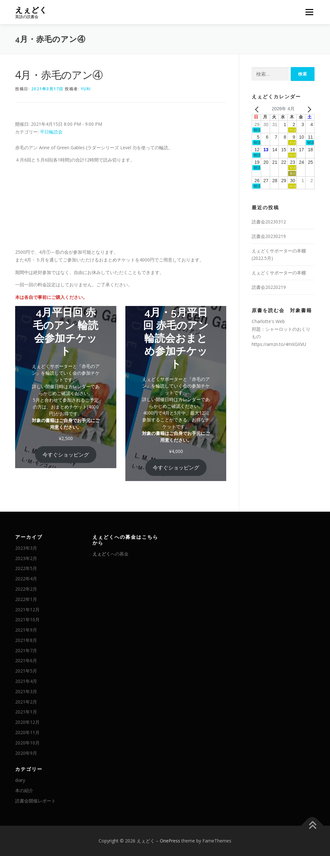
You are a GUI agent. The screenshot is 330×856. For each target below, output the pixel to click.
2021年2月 (26, 702)
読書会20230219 (269, 236)
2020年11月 (27, 732)
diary (20, 780)
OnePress (170, 841)
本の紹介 (24, 790)
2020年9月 (26, 753)
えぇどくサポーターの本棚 (279, 273)
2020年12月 (27, 722)
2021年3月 (26, 691)
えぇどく (31, 9)
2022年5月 (26, 568)
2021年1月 (26, 712)
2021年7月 (26, 650)
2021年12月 (27, 609)
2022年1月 (26, 599)
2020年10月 (27, 743)
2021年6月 (26, 660)
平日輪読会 (51, 132)
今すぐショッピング (66, 454)
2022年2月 (26, 589)
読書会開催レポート (35, 801)
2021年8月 (26, 640)
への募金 (110, 554)
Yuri (86, 89)
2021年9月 (26, 630)
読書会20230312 (269, 222)
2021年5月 (26, 671)
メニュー (309, 12)
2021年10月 (27, 619)
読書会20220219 (269, 287)
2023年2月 (26, 558)
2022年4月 (26, 579)
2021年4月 (26, 681)
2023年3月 (26, 548)
